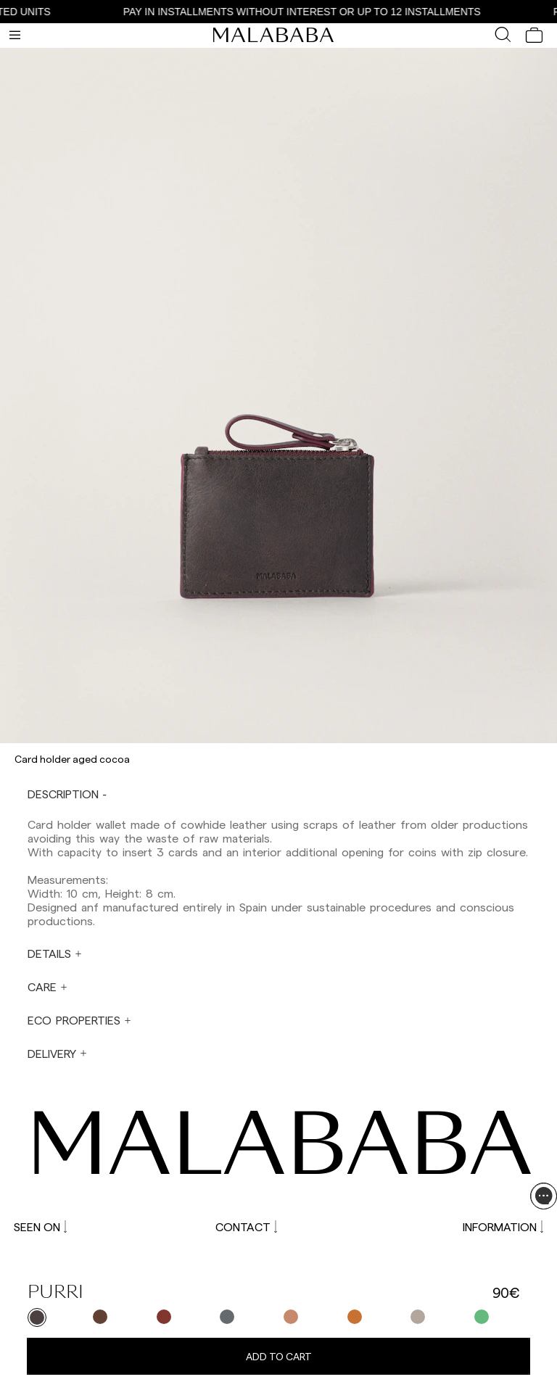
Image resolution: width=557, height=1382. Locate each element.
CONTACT (246, 1226)
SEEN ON (40, 1226)
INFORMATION (503, 1226)
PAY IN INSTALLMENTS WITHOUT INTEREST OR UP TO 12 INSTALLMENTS (305, 11)
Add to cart (279, 1356)
